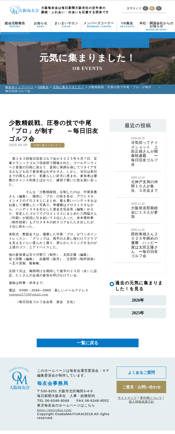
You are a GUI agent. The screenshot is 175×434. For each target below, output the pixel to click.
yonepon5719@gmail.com (28, 294)
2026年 (137, 301)
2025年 (137, 315)
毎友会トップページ (19, 87)
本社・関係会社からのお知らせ (156, 26)
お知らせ (40, 25)
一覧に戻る (87, 346)
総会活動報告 (15, 25)
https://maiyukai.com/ (54, 413)
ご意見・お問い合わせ (141, 391)
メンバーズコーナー (99, 25)
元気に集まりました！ (68, 87)
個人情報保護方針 (141, 406)
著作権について (151, 402)
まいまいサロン (66, 25)
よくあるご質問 (141, 376)
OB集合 (127, 25)
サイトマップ (127, 402)
